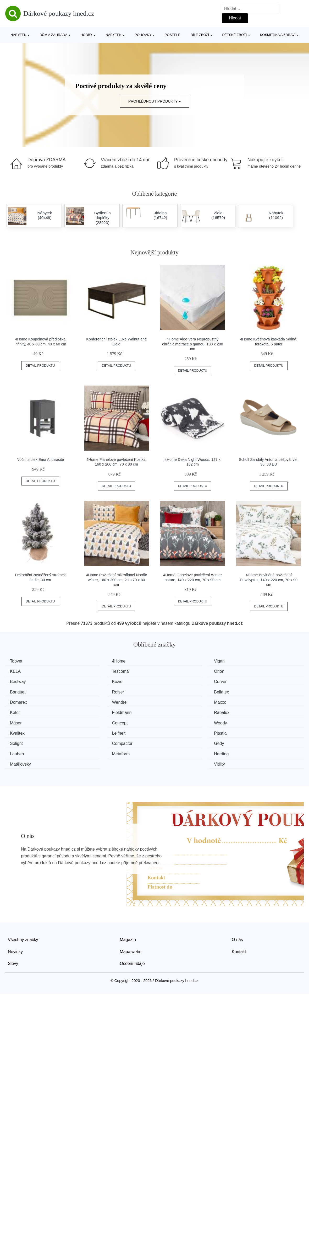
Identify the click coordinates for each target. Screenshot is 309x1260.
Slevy (13, 929)
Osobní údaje (132, 929)
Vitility (247, 730)
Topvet (18, 661)
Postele (172, 35)
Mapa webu (131, 917)
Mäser (170, 700)
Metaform (21, 730)
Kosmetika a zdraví (278, 35)
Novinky (15, 917)
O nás (237, 905)
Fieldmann (21, 700)
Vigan (170, 661)
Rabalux (96, 700)
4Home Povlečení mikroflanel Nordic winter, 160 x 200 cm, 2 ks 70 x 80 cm (116, 580)
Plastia (248, 710)
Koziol (247, 671)
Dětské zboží (234, 35)
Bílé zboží (200, 35)
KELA (247, 661)
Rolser (171, 681)
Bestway (173, 671)
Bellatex (249, 681)
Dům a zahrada (53, 35)
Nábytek (18, 35)
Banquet (96, 681)
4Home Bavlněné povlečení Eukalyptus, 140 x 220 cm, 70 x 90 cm (268, 580)
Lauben (249, 720)
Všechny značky (23, 905)
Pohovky (143, 35)
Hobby (86, 35)
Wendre (96, 690)
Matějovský (175, 730)
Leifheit (172, 710)
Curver (18, 681)
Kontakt (239, 917)
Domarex (20, 690)
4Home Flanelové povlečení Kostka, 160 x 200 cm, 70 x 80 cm (116, 462)
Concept (249, 700)
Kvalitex (96, 710)
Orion (94, 671)
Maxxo (171, 690)
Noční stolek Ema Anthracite (40, 459)
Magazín (128, 905)
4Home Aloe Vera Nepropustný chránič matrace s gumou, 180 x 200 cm (192, 344)
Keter (247, 690)
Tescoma (20, 671)
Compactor (99, 720)
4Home (95, 661)
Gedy (170, 720)
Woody (18, 710)
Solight (18, 720)
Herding (96, 730)
